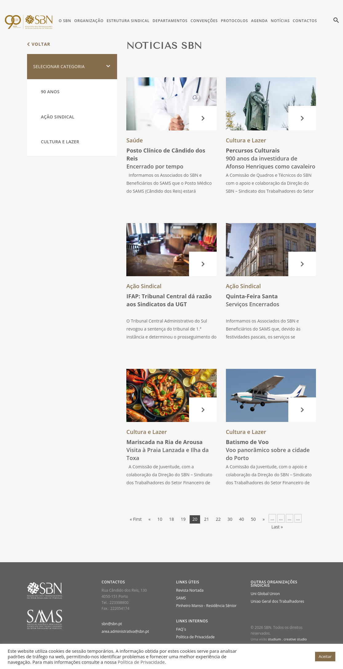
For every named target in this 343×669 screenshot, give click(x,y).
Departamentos (170, 20)
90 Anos (50, 92)
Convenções (204, 20)
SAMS (181, 598)
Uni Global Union (265, 593)
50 (253, 519)
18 (171, 519)
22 (218, 519)
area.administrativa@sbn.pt (125, 631)
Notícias (280, 20)
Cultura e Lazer (60, 142)
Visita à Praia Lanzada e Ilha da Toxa (167, 450)
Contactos (305, 20)
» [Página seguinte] (263, 519)
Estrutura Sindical (128, 20)
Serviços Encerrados (252, 300)
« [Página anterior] (149, 519)
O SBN (65, 20)
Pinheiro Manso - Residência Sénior (206, 605)
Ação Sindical (57, 117)
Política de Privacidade (141, 662)
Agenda (259, 20)
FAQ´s (181, 629)
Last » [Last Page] (277, 527)
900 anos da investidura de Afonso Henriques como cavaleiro (270, 158)
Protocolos (234, 20)
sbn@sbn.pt (112, 623)
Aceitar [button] (325, 656)
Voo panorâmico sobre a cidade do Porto (268, 450)
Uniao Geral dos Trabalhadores (277, 601)
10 (159, 519)
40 (241, 519)
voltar (38, 44)
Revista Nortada (189, 590)
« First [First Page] (136, 519)
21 (206, 519)
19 (183, 519)
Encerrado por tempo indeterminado (165, 162)
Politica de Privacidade (195, 637)
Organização (88, 20)
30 (229, 519)
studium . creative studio (287, 639)
